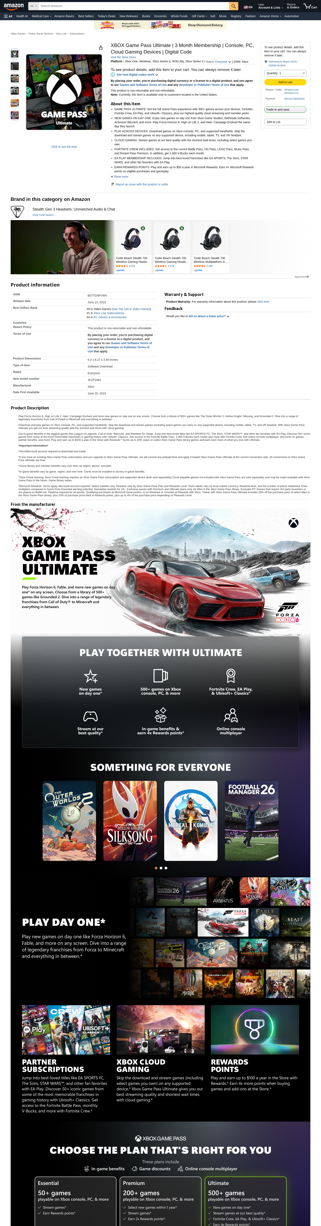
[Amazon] (14, 6)
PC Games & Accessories (110, 317)
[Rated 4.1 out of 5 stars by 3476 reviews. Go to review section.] (133, 266)
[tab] (156, 868)
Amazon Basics (64, 16)
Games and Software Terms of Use (143, 84)
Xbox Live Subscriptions (109, 313)
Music (223, 16)
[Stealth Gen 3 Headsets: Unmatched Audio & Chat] (74, 209)
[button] (8, 16)
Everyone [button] (223, 61)
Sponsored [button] (302, 276)
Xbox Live (61, 33)
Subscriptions (77, 33)
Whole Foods (179, 16)
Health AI (22, 16)
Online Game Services (40, 33)
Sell (212, 16)
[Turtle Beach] (17, 212)
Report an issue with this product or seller (139, 184)
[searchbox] (134, 6)
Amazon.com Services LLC (291, 91)
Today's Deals (106, 16)
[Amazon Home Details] (280, 16)
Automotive (291, 16)
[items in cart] (310, 6)
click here (263, 301)
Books (146, 16)
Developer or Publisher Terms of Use (204, 84)
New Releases (129, 16)
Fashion (250, 16)
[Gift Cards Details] (206, 16)
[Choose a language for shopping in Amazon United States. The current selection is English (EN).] (247, 6)
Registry (236, 16)
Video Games (18, 33)
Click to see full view (64, 146)
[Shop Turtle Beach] (43, 215)
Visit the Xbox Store (123, 57)
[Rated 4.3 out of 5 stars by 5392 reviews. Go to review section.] (211, 266)
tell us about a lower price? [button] (209, 316)
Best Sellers (86, 16)
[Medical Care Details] (50, 16)
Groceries (160, 16)
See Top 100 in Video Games (131, 309)
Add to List (273, 122)
